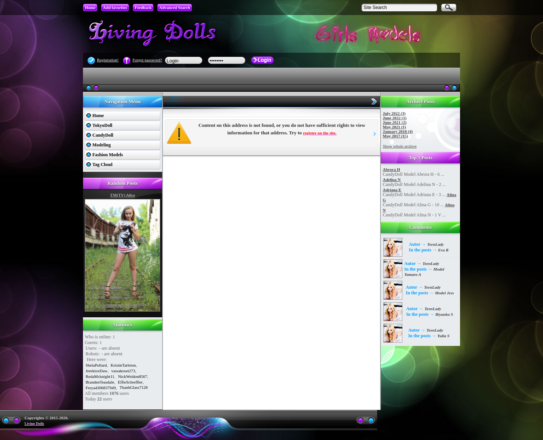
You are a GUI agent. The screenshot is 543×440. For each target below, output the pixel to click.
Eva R (443, 250)
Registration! (107, 60)
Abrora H (391, 169)
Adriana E (392, 189)
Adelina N (391, 179)
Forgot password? (147, 60)
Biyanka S (444, 314)
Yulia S (443, 335)
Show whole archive (400, 146)
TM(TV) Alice (122, 195)
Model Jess (444, 293)
